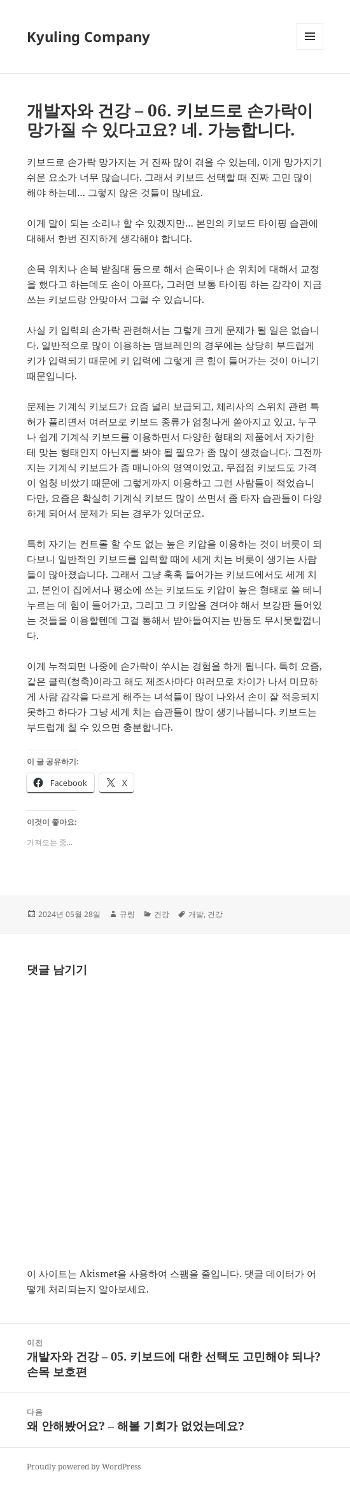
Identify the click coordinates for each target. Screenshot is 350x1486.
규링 (127, 914)
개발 (196, 914)
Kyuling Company (88, 36)
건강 (161, 914)
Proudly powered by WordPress (84, 1466)
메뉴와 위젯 (309, 49)
